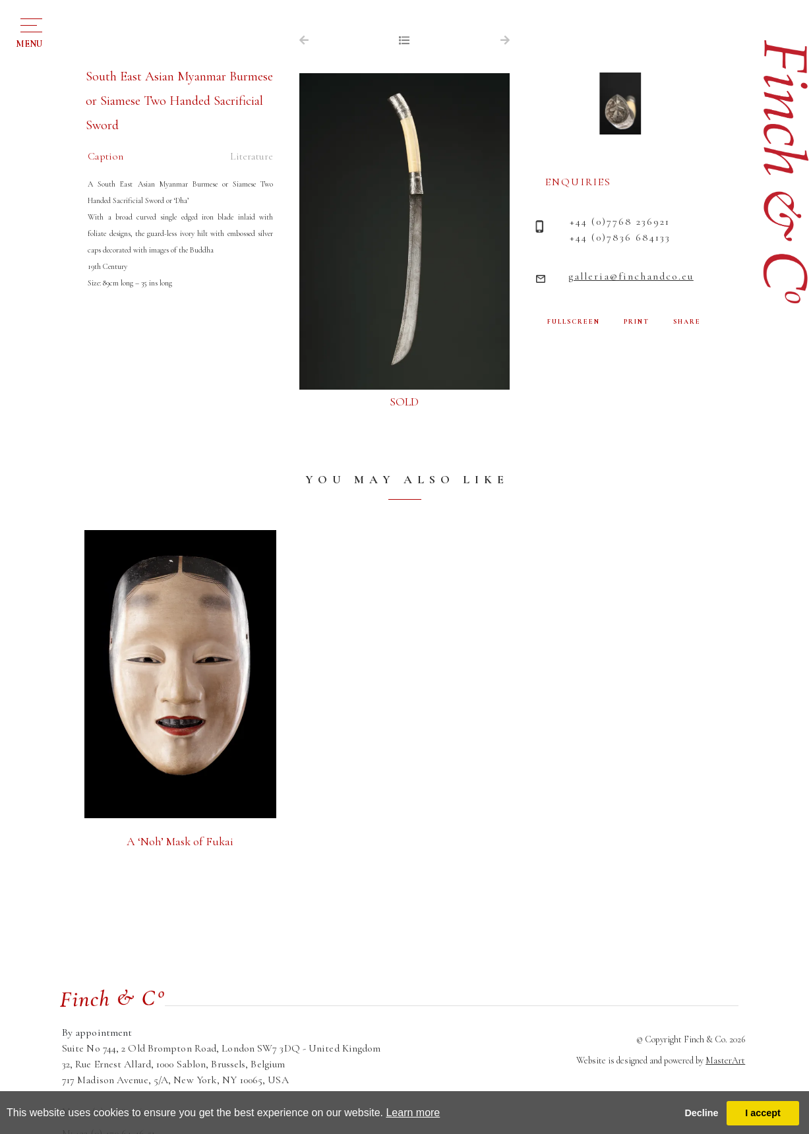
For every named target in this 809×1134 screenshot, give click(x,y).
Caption (105, 156)
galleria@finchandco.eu (631, 276)
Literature (251, 156)
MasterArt (725, 1060)
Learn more (413, 1112)
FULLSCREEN (573, 322)
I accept (763, 1113)
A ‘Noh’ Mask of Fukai (180, 841)
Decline (701, 1113)
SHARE (687, 322)
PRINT (636, 322)
